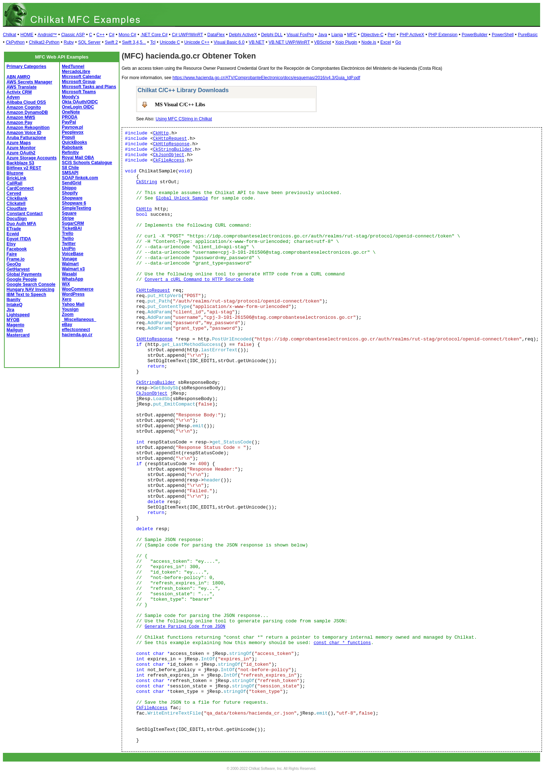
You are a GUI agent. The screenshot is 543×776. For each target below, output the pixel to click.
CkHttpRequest (170, 138)
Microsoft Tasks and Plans (89, 86)
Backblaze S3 (20, 163)
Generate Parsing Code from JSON (185, 626)
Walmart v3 (73, 268)
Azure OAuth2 (20, 152)
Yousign (70, 309)
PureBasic (528, 34)
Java (322, 34)
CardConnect (20, 188)
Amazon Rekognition (27, 127)
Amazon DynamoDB (27, 112)
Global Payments (24, 274)
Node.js (368, 42)
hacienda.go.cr (77, 334)
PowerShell (503, 34)
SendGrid (71, 182)
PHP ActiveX (412, 34)
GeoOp (13, 264)
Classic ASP (72, 34)
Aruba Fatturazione (26, 137)
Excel (386, 42)
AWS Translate (21, 87)
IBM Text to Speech (26, 294)
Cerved (13, 193)
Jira (10, 309)
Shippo (69, 187)
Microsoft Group (78, 81)
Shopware (72, 198)
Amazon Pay (19, 122)
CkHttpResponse (171, 144)
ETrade (13, 228)
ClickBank (16, 198)
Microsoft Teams (79, 91)
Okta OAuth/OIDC (80, 101)
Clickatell (16, 203)
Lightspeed (18, 314)
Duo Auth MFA (21, 223)
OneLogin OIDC (78, 107)
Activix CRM (19, 92)
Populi (68, 137)
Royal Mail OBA (78, 157)
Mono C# (127, 34)
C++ (100, 34)
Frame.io (15, 259)
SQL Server (89, 42)
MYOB (12, 319)
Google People (21, 279)
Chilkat (9, 34)
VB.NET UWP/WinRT (289, 42)
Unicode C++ (196, 42)
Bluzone (14, 173)
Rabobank (72, 147)
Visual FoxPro (300, 34)
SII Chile (70, 167)
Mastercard (18, 335)
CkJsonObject (168, 155)
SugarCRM (73, 223)
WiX (66, 284)
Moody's (70, 96)
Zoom (68, 314)
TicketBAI (72, 228)
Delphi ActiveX (243, 34)
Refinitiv (70, 152)
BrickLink (16, 178)
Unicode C (170, 42)
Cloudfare (16, 208)
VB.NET (256, 42)
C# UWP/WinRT (187, 34)
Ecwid (12, 233)
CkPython (15, 42)
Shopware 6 (74, 203)
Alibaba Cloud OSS (26, 102)
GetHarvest (18, 269)
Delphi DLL (271, 34)
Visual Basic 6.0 (229, 42)
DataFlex (216, 34)
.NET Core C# (154, 34)
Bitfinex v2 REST (23, 168)
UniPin (68, 248)
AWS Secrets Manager (29, 82)
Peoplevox (72, 132)
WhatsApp (72, 279)
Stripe (68, 218)
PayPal (69, 122)
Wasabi (69, 273)
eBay (67, 324)
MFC (352, 34)
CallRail (14, 183)
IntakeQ (14, 304)
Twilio (68, 238)
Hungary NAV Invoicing (30, 289)
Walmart (70, 263)
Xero (66, 299)
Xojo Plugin (346, 42)
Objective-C (372, 34)
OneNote (71, 112)
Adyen (13, 97)
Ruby (69, 42)
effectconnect (76, 329)
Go (398, 42)
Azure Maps (18, 142)
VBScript (322, 42)
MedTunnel (73, 66)
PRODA (69, 117)
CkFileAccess (168, 160)
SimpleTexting (76, 208)
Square (69, 213)
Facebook (16, 249)
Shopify (70, 193)
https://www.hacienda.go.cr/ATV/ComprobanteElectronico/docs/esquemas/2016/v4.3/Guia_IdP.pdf (266, 77)
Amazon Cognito (23, 107)
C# (111, 34)
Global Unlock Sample (182, 198)
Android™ (47, 34)
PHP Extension (443, 34)
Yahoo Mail (73, 304)
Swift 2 (111, 42)
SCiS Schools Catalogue (87, 162)
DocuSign (16, 218)
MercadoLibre (76, 71)
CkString (146, 182)
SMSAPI (70, 172)
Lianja (337, 34)
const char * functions (342, 643)
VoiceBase (72, 253)
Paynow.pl (72, 127)
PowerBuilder (474, 34)
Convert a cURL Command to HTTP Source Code (199, 279)
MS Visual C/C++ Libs (180, 104)
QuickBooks (74, 142)
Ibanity (13, 299)
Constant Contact (24, 213)
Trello (67, 233)
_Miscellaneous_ (79, 319)
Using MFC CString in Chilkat (184, 118)
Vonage (69, 258)
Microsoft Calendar (81, 76)
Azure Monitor (21, 147)
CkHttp (161, 133)
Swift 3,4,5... (134, 42)
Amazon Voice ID (23, 132)
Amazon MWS (20, 117)
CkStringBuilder (172, 149)
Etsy (11, 243)
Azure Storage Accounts (31, 157)
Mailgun (14, 330)
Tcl (153, 42)
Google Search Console (30, 284)
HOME (26, 34)
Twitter (68, 243)
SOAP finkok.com (80, 177)
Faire (11, 254)
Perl (391, 34)
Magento (15, 324)
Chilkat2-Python (44, 42)
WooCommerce (78, 289)
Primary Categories (26, 66)
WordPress (73, 294)
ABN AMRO (18, 77)
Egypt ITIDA (18, 238)
